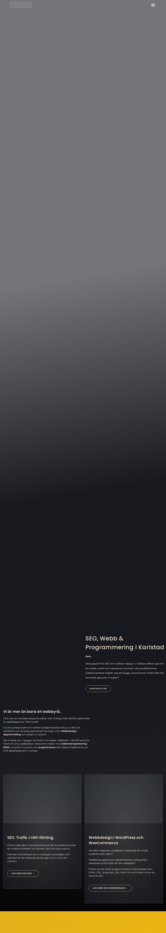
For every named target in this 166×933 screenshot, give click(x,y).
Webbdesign (69, 731)
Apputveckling (12, 734)
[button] (153, 5)
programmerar (47, 747)
